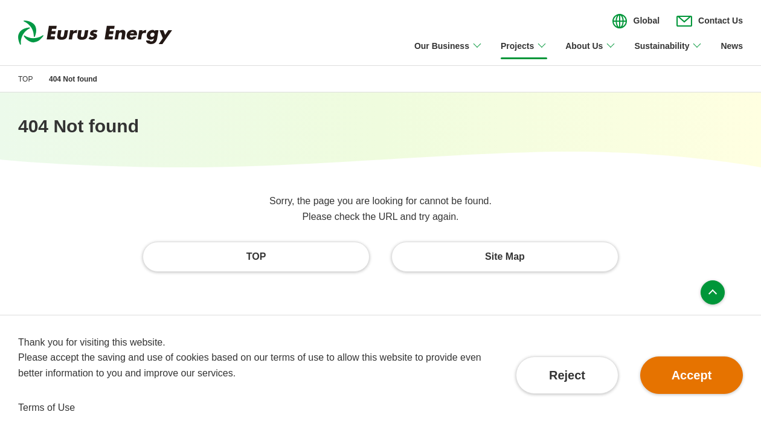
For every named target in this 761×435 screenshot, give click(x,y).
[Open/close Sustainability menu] (668, 53)
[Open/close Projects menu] (524, 53)
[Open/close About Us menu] (590, 53)
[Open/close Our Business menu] (448, 53)
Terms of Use (46, 407)
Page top (713, 292)
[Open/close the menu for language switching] (636, 21)
